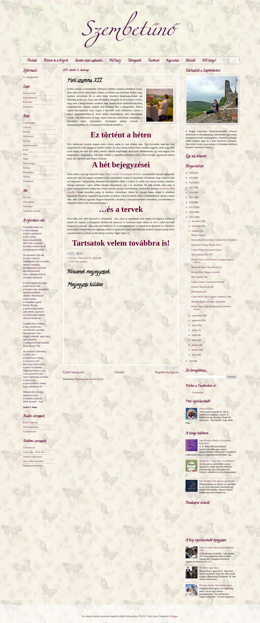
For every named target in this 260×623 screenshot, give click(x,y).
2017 (191, 207)
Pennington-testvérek (32, 465)
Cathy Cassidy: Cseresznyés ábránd (207, 282)
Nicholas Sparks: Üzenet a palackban (208, 301)
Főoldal (32, 60)
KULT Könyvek (30, 422)
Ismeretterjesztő (30, 145)
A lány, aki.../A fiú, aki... (34, 452)
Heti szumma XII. (199, 277)
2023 (191, 187)
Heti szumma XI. (199, 291)
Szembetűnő (197, 392)
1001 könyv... (209, 60)
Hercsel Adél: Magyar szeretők (205, 272)
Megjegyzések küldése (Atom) (89, 379)
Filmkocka (28, 107)
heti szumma (81, 261)
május (195, 335)
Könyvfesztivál (30, 97)
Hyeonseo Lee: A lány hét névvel (206, 267)
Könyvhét (27, 102)
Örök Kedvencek (31, 427)
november (197, 226)
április (195, 340)
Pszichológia (29, 163)
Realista (26, 168)
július (194, 325)
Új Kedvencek (29, 431)
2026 (191, 173)
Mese (25, 154)
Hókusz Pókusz (198, 235)
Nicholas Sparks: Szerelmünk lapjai (215, 585)
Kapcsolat (172, 60)
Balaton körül (29, 93)
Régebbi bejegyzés (167, 372)
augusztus (196, 320)
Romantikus (28, 172)
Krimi (26, 150)
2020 (191, 192)
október (195, 231)
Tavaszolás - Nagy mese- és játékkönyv (217, 461)
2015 (191, 217)
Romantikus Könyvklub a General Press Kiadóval (214, 240)
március (196, 345)
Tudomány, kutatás (31, 211)
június (195, 330)
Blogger (174, 616)
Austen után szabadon (88, 60)
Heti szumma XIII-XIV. (202, 254)
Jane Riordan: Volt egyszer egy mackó (216, 481)
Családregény (29, 123)
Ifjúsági (26, 141)
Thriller (26, 177)
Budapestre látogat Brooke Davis (206, 245)
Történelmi (28, 181)
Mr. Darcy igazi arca (208, 568)
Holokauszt (28, 136)
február (195, 350)
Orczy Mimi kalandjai (33, 461)
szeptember (197, 315)
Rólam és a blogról (56, 60)
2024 (191, 182)
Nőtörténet (28, 206)
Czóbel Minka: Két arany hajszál (206, 250)
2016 (191, 212)
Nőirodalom (28, 202)
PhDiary (115, 60)
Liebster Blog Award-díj (202, 287)
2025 (191, 178)
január (195, 355)
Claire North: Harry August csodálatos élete (211, 296)
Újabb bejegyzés (73, 372)
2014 (191, 361)
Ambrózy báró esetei (32, 456)
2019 (191, 197)
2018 (191, 202)
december (196, 221)
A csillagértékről (30, 77)
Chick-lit (27, 127)
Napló (26, 159)
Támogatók (134, 60)
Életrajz (26, 132)
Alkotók (190, 60)
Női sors (27, 197)
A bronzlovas (29, 447)
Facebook (153, 60)
